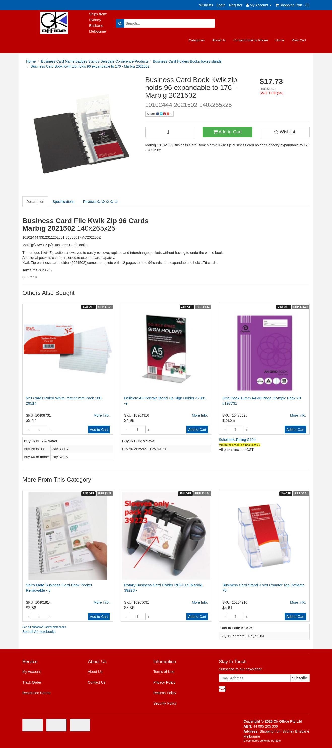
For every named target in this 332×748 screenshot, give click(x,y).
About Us (218, 40)
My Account (31, 672)
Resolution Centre (36, 693)
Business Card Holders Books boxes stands (187, 61)
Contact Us (96, 682)
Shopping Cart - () (292, 5)
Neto (278, 740)
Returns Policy (164, 693)
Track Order (31, 682)
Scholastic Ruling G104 (237, 440)
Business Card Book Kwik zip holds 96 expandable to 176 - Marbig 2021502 (90, 66)
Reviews (100, 202)
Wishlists (206, 5)
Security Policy (165, 703)
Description (35, 202)
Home (279, 40)
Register (235, 5)
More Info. (102, 415)
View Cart (299, 40)
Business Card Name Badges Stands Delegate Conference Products (94, 61)
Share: (159, 114)
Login (221, 5)
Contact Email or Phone (250, 40)
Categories (197, 40)
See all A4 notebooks (39, 632)
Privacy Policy (164, 682)
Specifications (63, 202)
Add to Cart (227, 131)
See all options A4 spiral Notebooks (44, 626)
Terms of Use (163, 672)
